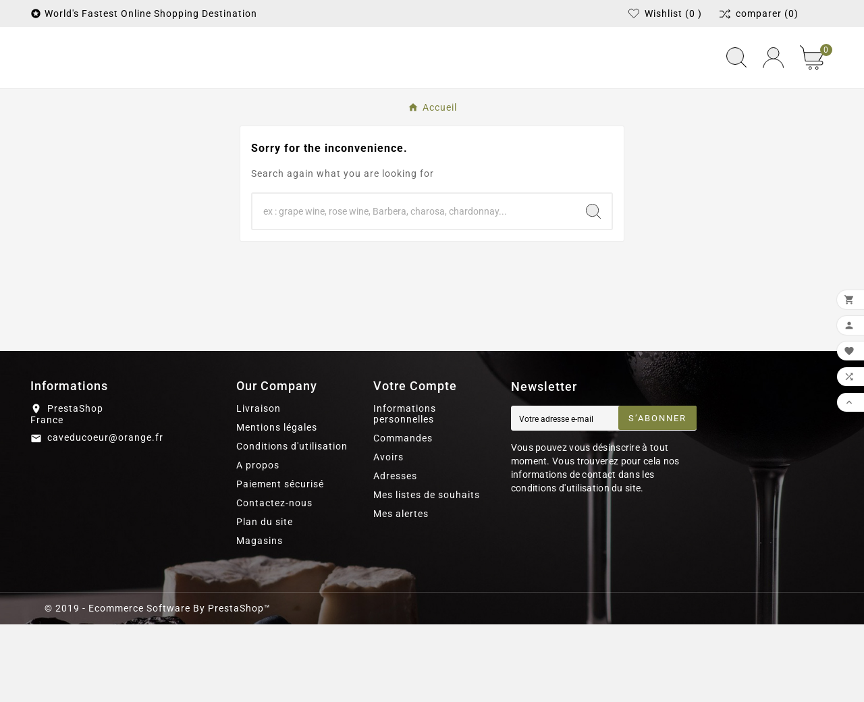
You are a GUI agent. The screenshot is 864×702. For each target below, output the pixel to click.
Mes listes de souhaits (426, 572)
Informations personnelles (404, 491)
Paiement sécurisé (280, 561)
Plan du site (264, 599)
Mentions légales (276, 505)
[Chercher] (413, 288)
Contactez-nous (274, 580)
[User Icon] (773, 96)
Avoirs (388, 534)
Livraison (258, 486)
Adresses (395, 553)
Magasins (259, 618)
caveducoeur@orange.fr (105, 515)
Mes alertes (401, 591)
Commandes (403, 515)
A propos (257, 542)
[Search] (593, 288)
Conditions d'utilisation (292, 523)
